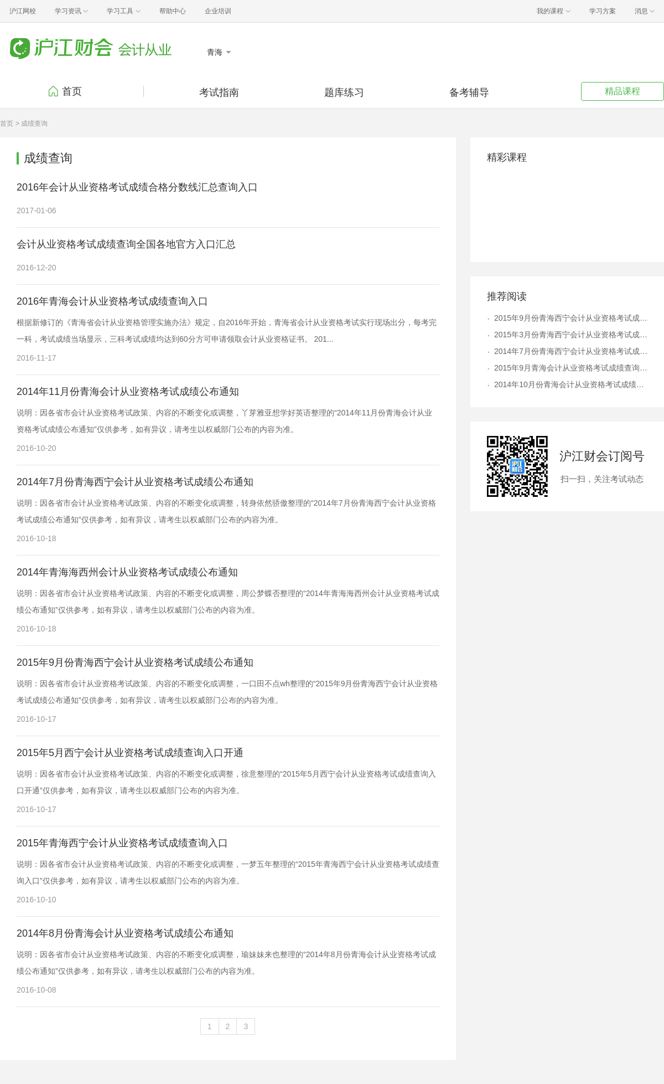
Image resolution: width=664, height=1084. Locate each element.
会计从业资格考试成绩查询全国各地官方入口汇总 (126, 244)
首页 (72, 91)
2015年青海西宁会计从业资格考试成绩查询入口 (122, 843)
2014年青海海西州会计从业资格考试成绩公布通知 (127, 572)
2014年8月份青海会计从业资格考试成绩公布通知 (125, 933)
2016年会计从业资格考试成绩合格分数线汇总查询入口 (137, 187)
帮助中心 (172, 11)
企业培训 (218, 11)
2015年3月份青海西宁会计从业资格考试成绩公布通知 (570, 334)
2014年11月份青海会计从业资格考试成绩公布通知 (128, 391)
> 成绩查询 (31, 123)
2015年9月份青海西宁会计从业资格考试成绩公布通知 (135, 662)
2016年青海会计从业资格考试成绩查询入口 (112, 301)
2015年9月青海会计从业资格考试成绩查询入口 (570, 367)
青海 (216, 52)
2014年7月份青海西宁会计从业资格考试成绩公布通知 (135, 481)
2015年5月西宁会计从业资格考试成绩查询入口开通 (130, 752)
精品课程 (622, 91)
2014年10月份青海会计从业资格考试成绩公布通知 (570, 384)
